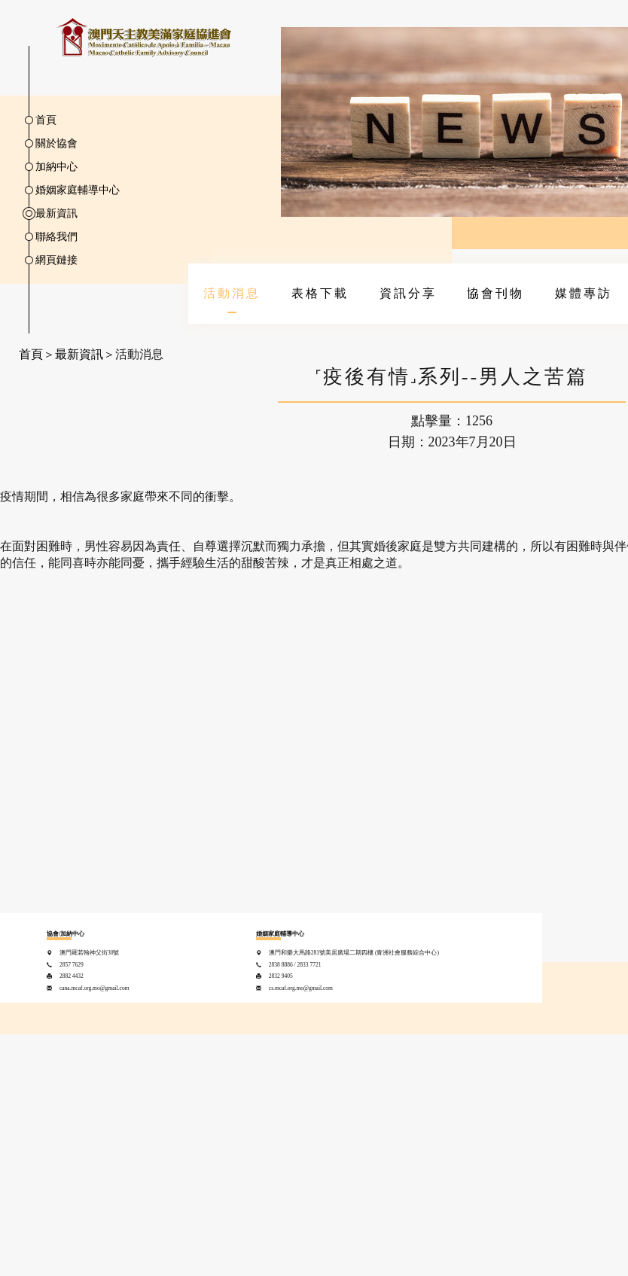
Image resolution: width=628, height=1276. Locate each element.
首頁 (45, 120)
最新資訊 (56, 213)
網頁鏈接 (56, 260)
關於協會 (56, 143)
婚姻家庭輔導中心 (77, 190)
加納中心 (56, 166)
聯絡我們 (56, 236)
